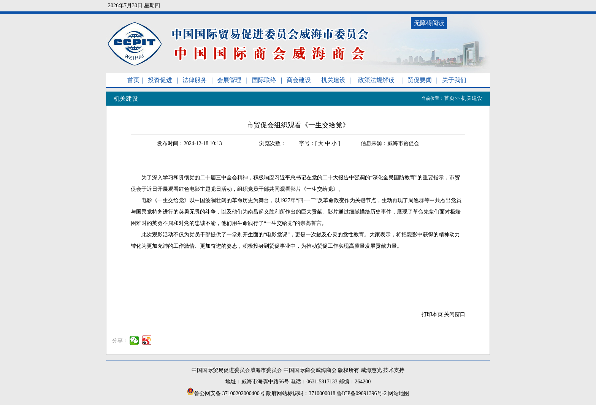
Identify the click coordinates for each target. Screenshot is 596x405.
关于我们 (454, 80)
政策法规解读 (376, 80)
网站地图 (398, 393)
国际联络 (264, 80)
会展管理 (229, 80)
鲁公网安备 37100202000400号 (226, 393)
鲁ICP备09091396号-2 (362, 393)
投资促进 (160, 80)
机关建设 (333, 80)
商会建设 (299, 80)
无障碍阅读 (429, 23)
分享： (120, 340)
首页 (133, 80)
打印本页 (432, 314)
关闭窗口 (454, 314)
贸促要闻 (419, 80)
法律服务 (194, 80)
